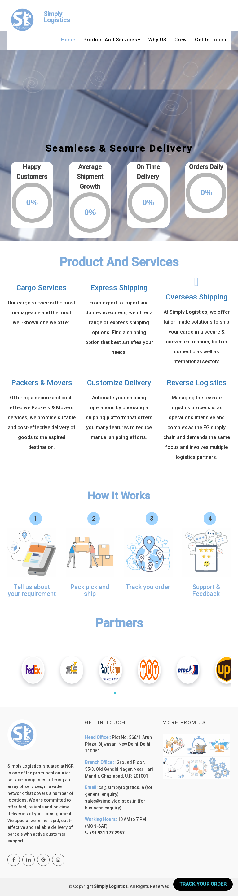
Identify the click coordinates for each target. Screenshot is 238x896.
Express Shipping (119, 287)
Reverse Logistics (197, 382)
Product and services (111, 39)
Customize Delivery (119, 382)
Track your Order (203, 884)
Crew (180, 39)
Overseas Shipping (196, 297)
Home (68, 39)
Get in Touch (211, 39)
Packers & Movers (41, 382)
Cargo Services (41, 287)
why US (157, 39)
